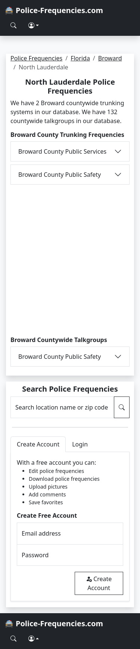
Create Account (99, 583)
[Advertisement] (70, 260)
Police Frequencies (36, 58)
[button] (33, 25)
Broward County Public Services (62, 151)
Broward (110, 58)
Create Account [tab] (38, 444)
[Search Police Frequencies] (13, 25)
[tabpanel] (70, 526)
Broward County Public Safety (59, 174)
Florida (80, 58)
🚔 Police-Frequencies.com (53, 10)
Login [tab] (80, 444)
